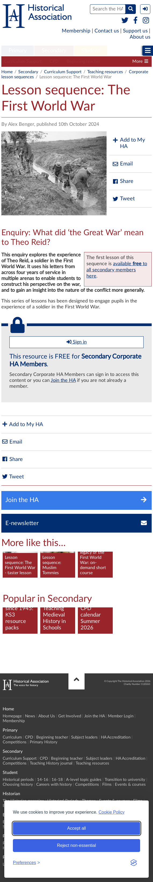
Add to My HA (128, 143)
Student (90, 50)
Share (122, 181)
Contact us (106, 31)
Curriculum (12, 737)
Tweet (123, 199)
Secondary (54, 50)
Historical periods (18, 780)
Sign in (77, 342)
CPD (54, 61)
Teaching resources (105, 72)
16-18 (57, 780)
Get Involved (69, 716)
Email (122, 164)
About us (140, 37)
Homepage (12, 716)
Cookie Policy (112, 812)
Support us (135, 31)
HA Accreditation (115, 737)
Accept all (76, 828)
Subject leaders (84, 737)
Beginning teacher (83, 61)
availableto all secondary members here (116, 270)
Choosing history (18, 785)
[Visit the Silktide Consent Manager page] (133, 862)
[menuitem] (17, 51)
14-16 (42, 780)
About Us (46, 716)
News (30, 716)
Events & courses (130, 785)
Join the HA (63, 380)
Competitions (15, 742)
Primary (18, 50)
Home (7, 72)
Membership (76, 31)
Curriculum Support (23, 61)
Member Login (120, 716)
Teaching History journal (51, 763)
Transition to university (125, 780)
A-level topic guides (83, 780)
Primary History (43, 742)
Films (107, 785)
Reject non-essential (76, 845)
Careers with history (54, 785)
